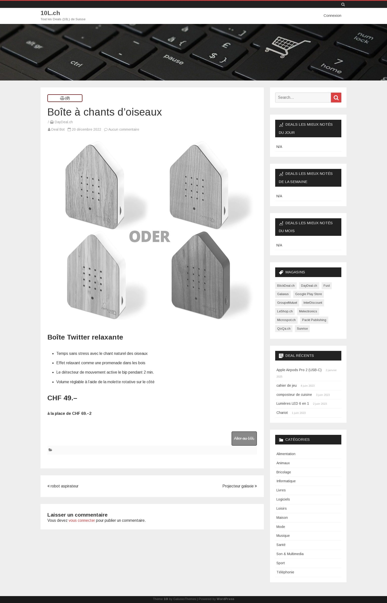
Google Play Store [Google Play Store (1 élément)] (308, 294)
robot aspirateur (62, 486)
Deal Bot (58, 129)
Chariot (282, 413)
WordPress (225, 599)
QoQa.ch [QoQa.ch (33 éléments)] (283, 328)
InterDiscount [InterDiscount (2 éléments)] (313, 302)
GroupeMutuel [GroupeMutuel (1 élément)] (287, 302)
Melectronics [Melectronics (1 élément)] (308, 311)
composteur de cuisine (294, 394)
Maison (282, 517)
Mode (280, 526)
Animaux (283, 463)
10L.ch (50, 13)
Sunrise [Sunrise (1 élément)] (302, 328)
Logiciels (283, 499)
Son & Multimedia (290, 554)
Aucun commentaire (123, 129)
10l (166, 599)
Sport (280, 563)
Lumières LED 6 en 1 (292, 403)
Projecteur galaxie (239, 486)
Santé (281, 545)
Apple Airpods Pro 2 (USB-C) (299, 370)
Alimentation (285, 454)
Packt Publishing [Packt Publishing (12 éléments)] (314, 320)
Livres (281, 490)
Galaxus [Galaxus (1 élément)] (283, 294)
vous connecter (82, 520)
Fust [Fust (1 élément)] (327, 285)
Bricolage (283, 472)
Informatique (286, 481)
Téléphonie (285, 572)
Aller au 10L (244, 438)
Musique (283, 536)
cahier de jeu (286, 385)
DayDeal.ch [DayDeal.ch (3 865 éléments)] (309, 285)
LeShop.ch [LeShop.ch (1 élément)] (285, 311)
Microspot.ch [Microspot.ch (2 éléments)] (286, 320)
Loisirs (281, 508)
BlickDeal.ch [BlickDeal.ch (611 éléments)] (286, 285)
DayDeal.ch (64, 122)
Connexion (332, 15)
